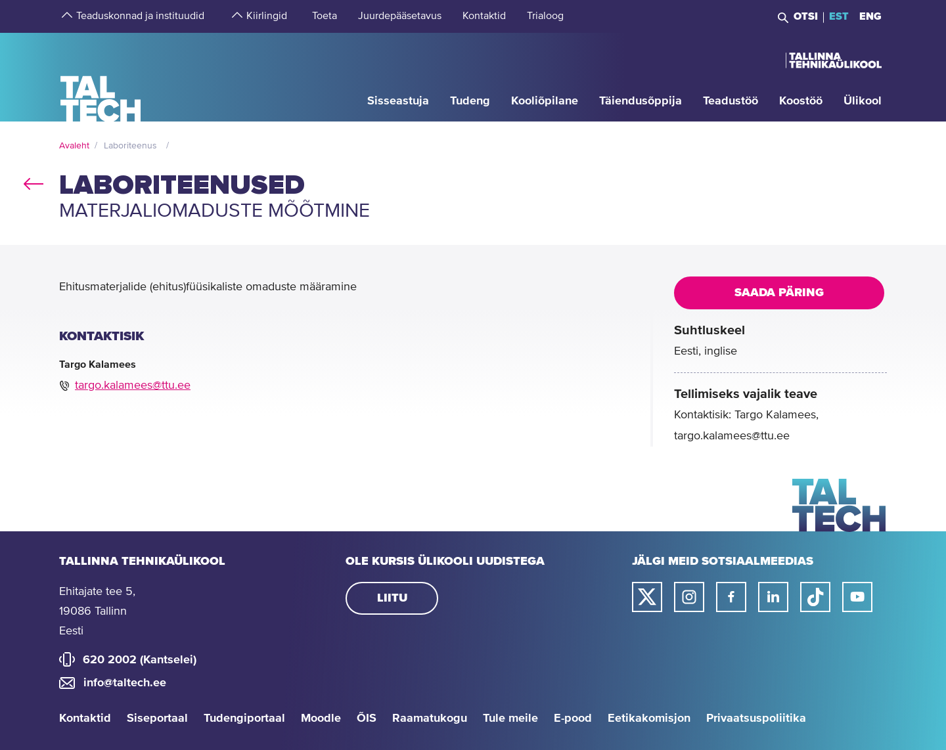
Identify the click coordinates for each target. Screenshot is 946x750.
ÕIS (366, 718)
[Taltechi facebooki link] (731, 597)
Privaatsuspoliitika (756, 718)
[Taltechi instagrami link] (689, 597)
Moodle (321, 718)
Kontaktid (85, 718)
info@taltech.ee (124, 683)
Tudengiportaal (244, 718)
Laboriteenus (130, 145)
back (33, 181)
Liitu (392, 598)
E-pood (573, 718)
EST (839, 16)
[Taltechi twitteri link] (647, 597)
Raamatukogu (429, 718)
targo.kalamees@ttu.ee (133, 385)
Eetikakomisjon (649, 718)
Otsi (806, 16)
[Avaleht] (101, 76)
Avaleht (74, 145)
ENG (870, 16)
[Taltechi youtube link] (857, 597)
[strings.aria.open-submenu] (65, 16)
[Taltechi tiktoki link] (815, 597)
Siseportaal (157, 718)
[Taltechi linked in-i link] (773, 597)
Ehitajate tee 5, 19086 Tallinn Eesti (97, 611)
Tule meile (510, 718)
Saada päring (779, 293)
